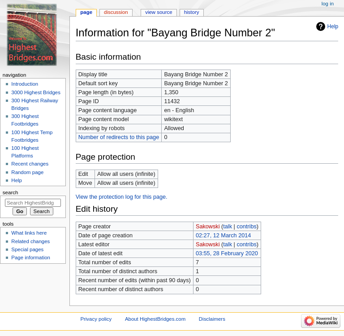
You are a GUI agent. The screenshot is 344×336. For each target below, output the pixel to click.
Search (10, 192)
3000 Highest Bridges (35, 92)
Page (86, 12)
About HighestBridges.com (155, 319)
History (191, 12)
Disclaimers (212, 319)
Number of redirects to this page (118, 137)
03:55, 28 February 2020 (227, 253)
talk (227, 226)
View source (158, 12)
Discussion (116, 12)
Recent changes (29, 163)
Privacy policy (96, 319)
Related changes (30, 241)
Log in (328, 3)
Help (333, 26)
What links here (29, 233)
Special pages (27, 249)
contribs (246, 226)
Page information (30, 257)
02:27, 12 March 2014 (223, 235)
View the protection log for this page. (122, 197)
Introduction (24, 84)
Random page (27, 172)
